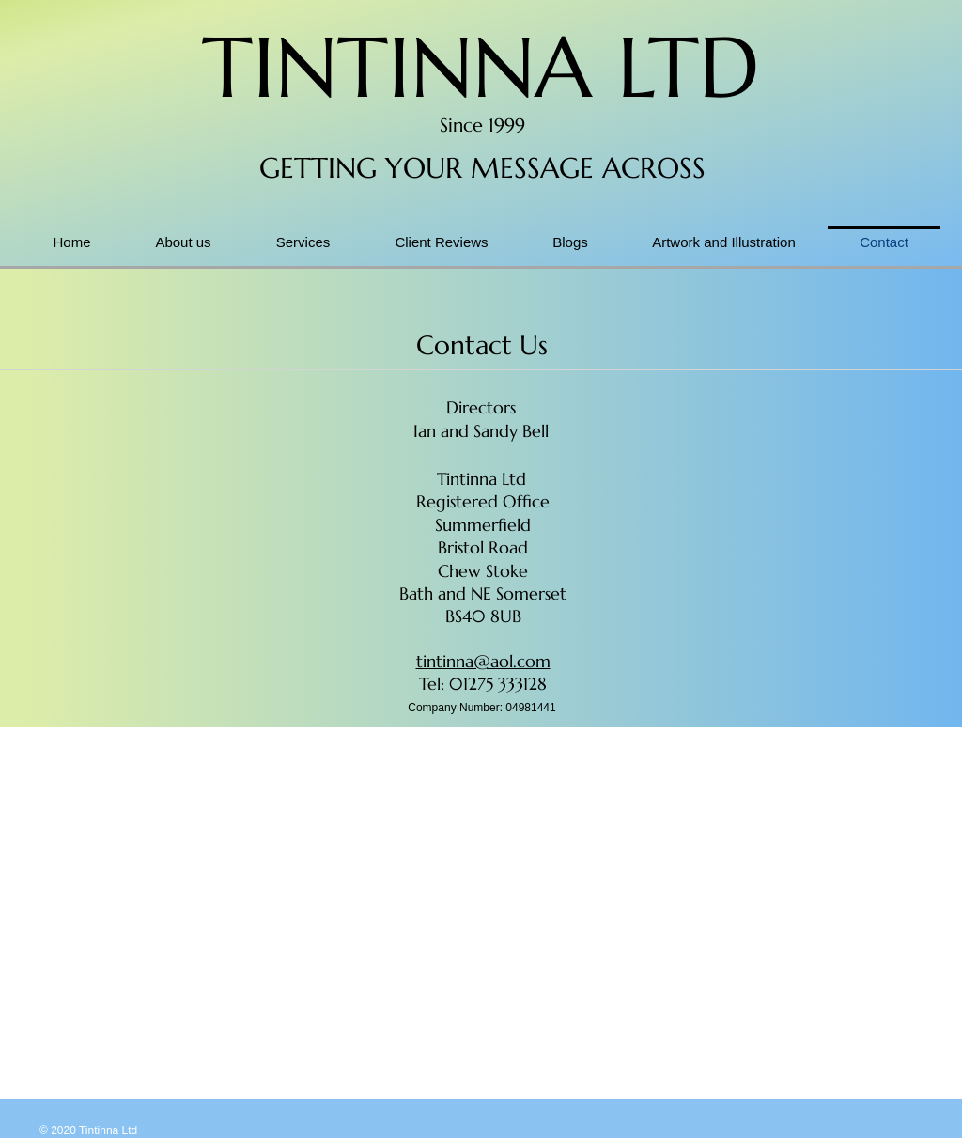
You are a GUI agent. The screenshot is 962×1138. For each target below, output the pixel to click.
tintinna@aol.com (483, 661)
